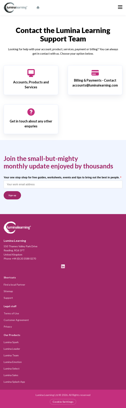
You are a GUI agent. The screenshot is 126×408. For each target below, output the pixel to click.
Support (8, 297)
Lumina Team (11, 355)
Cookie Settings (63, 401)
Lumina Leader (12, 348)
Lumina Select (12, 368)
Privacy (8, 326)
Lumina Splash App (14, 381)
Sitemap (8, 291)
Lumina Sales (11, 375)
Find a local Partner (14, 284)
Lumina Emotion (13, 361)
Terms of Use (11, 313)
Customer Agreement (16, 319)
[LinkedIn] (63, 266)
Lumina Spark (11, 342)
